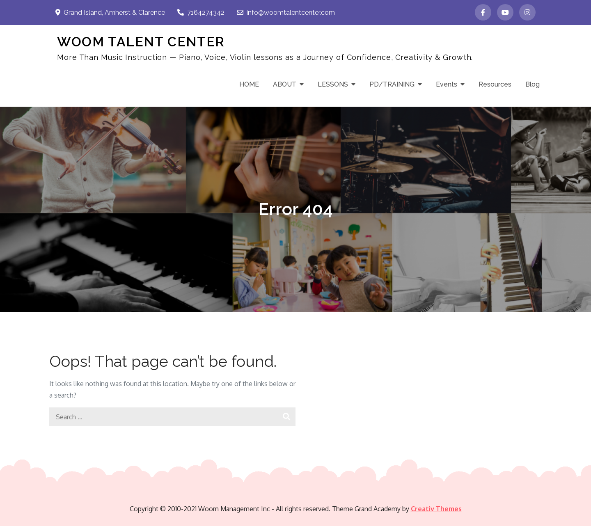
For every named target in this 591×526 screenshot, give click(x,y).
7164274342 (200, 12)
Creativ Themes (436, 509)
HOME (249, 84)
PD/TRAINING (392, 84)
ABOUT (284, 84)
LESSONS (333, 84)
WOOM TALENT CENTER (141, 41)
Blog (532, 84)
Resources (495, 84)
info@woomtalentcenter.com (286, 12)
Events (446, 84)
